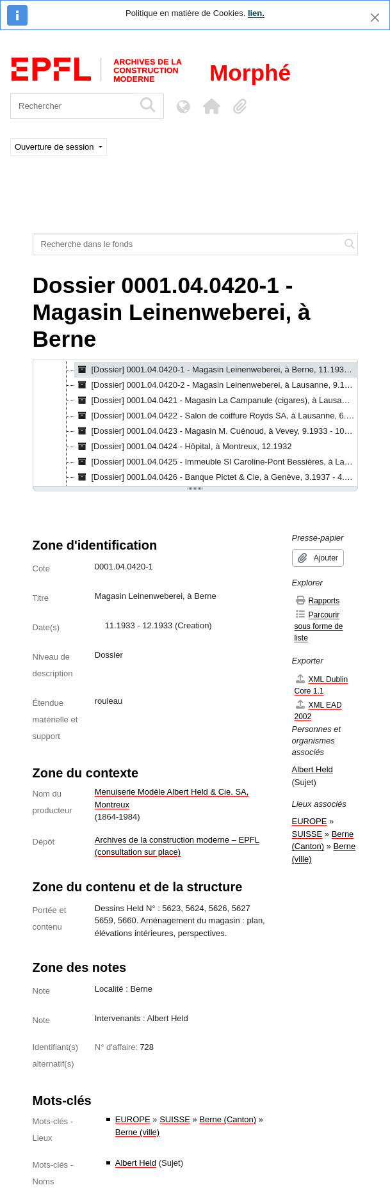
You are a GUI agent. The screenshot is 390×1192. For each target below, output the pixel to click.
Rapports (317, 600)
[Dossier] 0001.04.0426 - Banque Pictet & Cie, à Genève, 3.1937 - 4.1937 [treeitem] (216, 477)
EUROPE (132, 1119)
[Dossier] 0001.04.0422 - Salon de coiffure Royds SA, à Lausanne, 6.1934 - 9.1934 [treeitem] (216, 416)
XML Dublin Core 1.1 (321, 684)
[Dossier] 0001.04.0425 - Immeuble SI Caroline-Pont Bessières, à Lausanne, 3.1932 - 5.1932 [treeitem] (216, 462)
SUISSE (174, 1119)
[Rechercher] (72, 106)
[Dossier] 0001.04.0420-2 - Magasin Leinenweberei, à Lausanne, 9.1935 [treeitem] (216, 385)
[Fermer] (375, 18)
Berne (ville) (137, 1132)
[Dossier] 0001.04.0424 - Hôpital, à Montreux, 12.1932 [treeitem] (183, 446)
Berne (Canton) (227, 1119)
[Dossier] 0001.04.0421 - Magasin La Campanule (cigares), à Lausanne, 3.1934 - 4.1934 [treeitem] (216, 400)
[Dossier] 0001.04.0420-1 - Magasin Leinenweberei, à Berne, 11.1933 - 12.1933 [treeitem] (216, 369)
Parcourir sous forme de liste (319, 626)
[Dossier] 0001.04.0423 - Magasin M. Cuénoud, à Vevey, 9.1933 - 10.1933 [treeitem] (216, 431)
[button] (211, 106)
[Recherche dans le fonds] (188, 244)
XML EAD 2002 (318, 710)
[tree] (195, 424)
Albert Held (135, 1163)
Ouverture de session (55, 147)
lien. (256, 13)
